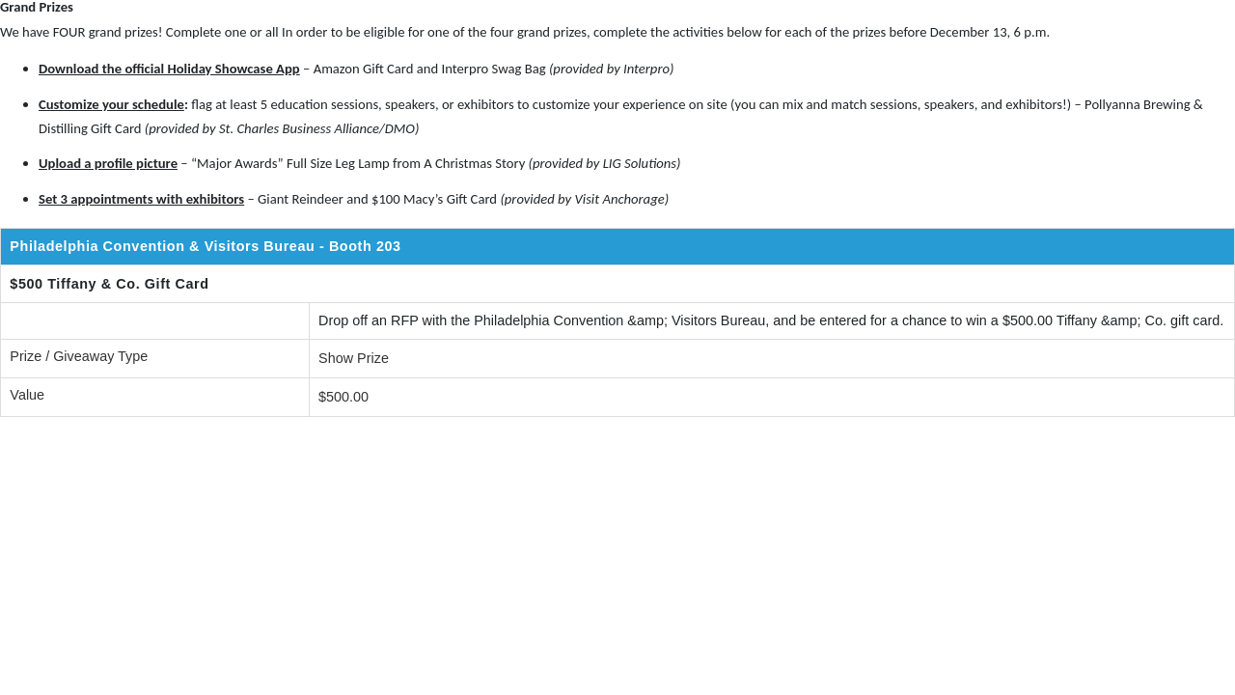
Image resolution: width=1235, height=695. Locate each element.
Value (27, 395)
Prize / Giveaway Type (79, 356)
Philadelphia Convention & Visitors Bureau (162, 246)
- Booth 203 (362, 246)
